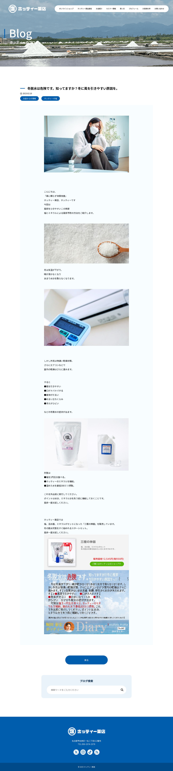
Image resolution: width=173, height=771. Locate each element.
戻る (86, 660)
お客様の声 (146, 8)
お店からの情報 (29, 98)
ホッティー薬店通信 (85, 8)
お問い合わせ (159, 8)
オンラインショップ (66, 8)
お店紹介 (99, 8)
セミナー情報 (111, 8)
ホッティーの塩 (50, 98)
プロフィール (133, 8)
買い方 (122, 8)
